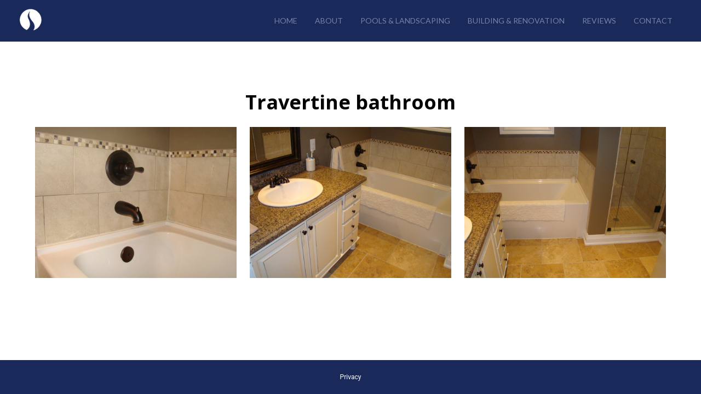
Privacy (350, 377)
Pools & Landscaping (405, 20)
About (329, 20)
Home (285, 20)
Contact (653, 20)
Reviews (599, 20)
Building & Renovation (516, 20)
